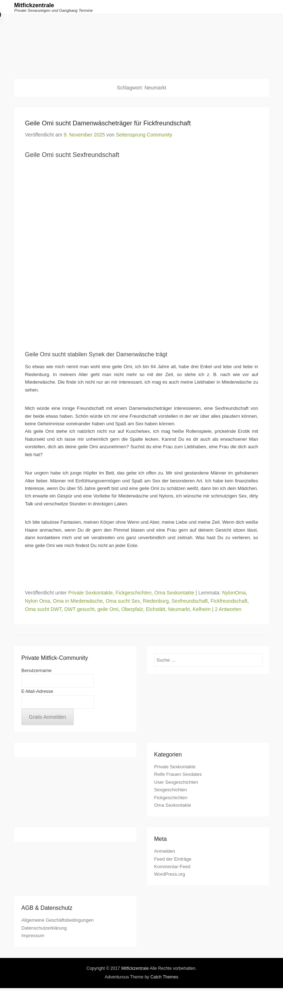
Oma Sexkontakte (174, 593)
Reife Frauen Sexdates (178, 774)
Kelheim (202, 609)
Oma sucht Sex (122, 601)
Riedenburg (156, 601)
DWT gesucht (79, 609)
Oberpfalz (132, 609)
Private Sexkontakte (90, 593)
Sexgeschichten (170, 789)
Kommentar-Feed (172, 866)
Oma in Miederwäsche (78, 601)
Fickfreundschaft (229, 601)
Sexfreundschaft (189, 601)
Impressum (33, 935)
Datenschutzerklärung (44, 928)
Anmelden (164, 851)
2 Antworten (228, 609)
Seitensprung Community (144, 135)
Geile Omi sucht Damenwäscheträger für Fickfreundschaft (108, 123)
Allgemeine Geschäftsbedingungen (58, 920)
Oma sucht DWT (43, 609)
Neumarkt (179, 609)
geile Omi (108, 609)
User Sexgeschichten (176, 782)
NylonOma (234, 593)
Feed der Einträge (173, 859)
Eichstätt (155, 609)
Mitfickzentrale (34, 5)
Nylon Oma (37, 601)
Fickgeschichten (133, 593)
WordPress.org (169, 874)
